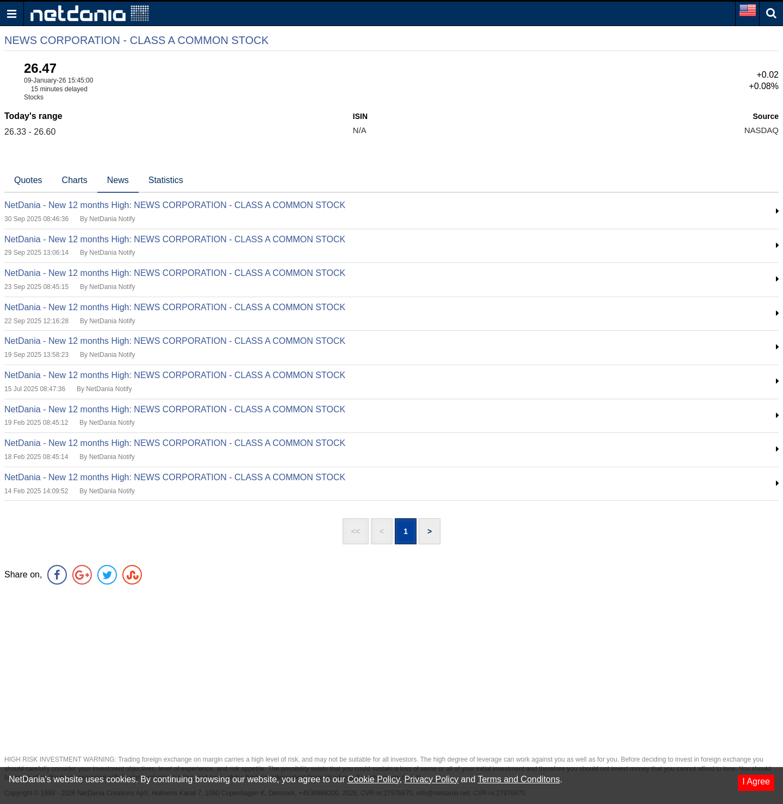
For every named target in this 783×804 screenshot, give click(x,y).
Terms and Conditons (518, 779)
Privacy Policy (432, 779)
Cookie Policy (373, 779)
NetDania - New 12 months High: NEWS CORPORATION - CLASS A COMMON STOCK (174, 205)
